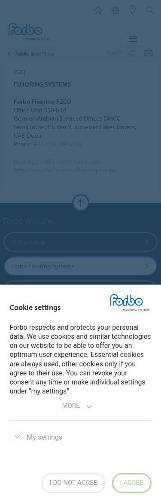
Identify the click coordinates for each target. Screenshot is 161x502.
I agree (131, 483)
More (77, 407)
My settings (35, 437)
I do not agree (73, 483)
